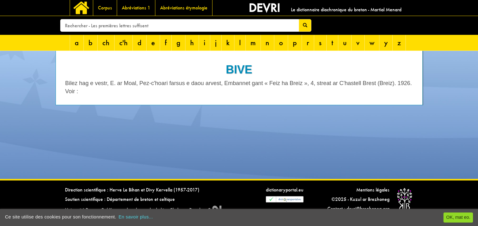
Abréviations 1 (136, 8)
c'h (123, 42)
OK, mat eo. (458, 217)
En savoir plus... (136, 216)
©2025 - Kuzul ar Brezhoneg (360, 199)
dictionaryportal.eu (284, 190)
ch (106, 42)
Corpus (105, 8)
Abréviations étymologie (183, 8)
